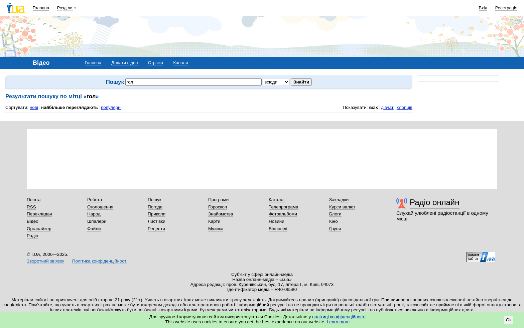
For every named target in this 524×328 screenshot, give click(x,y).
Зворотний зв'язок (45, 261)
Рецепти (156, 228)
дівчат (387, 107)
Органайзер (39, 228)
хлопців (404, 107)
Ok (509, 319)
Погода (155, 206)
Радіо (32, 235)
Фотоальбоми (283, 213)
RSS (31, 206)
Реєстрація (506, 7)
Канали (180, 62)
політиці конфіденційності (339, 316)
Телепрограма (283, 206)
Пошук (154, 199)
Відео (32, 221)
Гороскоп (217, 206)
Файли (94, 228)
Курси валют (342, 206)
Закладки (339, 199)
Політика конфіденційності (99, 261)
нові (34, 107)
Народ (94, 213)
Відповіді (278, 228)
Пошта (33, 199)
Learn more (338, 321)
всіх (373, 107)
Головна (41, 7)
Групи (335, 228)
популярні (111, 107)
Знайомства (220, 213)
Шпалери (96, 221)
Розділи (65, 7)
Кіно (333, 221)
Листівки (156, 221)
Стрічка (155, 62)
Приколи (156, 213)
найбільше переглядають (69, 107)
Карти (214, 221)
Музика (215, 228)
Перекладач (39, 213)
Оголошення (100, 206)
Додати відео (124, 62)
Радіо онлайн (435, 202)
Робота (94, 199)
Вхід (483, 7)
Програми (218, 199)
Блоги (335, 213)
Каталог (277, 199)
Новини (276, 221)
